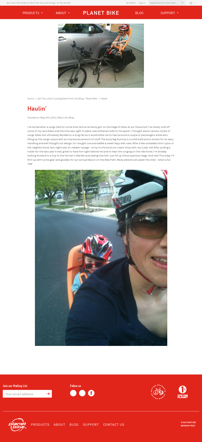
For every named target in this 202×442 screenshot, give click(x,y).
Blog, (71, 117)
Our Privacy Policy (188, 425)
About (63, 13)
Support (169, 13)
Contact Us (113, 425)
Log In (141, 2)
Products (33, 13)
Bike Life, (63, 117)
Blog (139, 13)
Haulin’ (104, 98)
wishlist (130, 2)
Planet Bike (101, 13)
